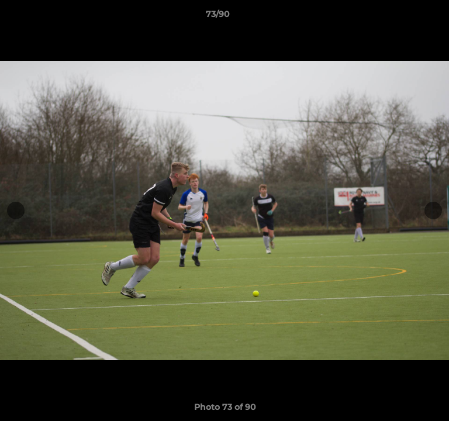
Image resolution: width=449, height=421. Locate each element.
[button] (407, 17)
